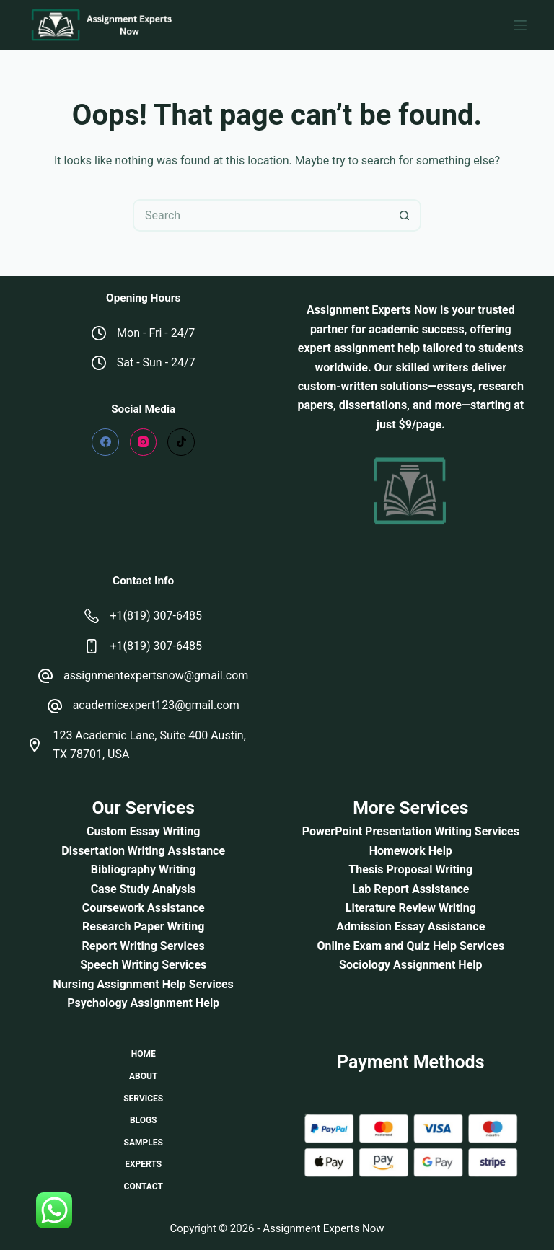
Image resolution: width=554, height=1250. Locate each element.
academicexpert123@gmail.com (156, 705)
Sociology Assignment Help (410, 965)
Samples (143, 1142)
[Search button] (405, 215)
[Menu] (520, 25)
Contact (143, 1186)
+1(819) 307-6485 (155, 615)
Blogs (143, 1120)
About (143, 1076)
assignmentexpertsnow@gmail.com (155, 675)
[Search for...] (261, 215)
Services (143, 1098)
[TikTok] (181, 442)
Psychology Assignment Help (143, 1003)
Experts (143, 1164)
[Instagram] (143, 442)
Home (143, 1054)
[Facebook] (105, 442)
